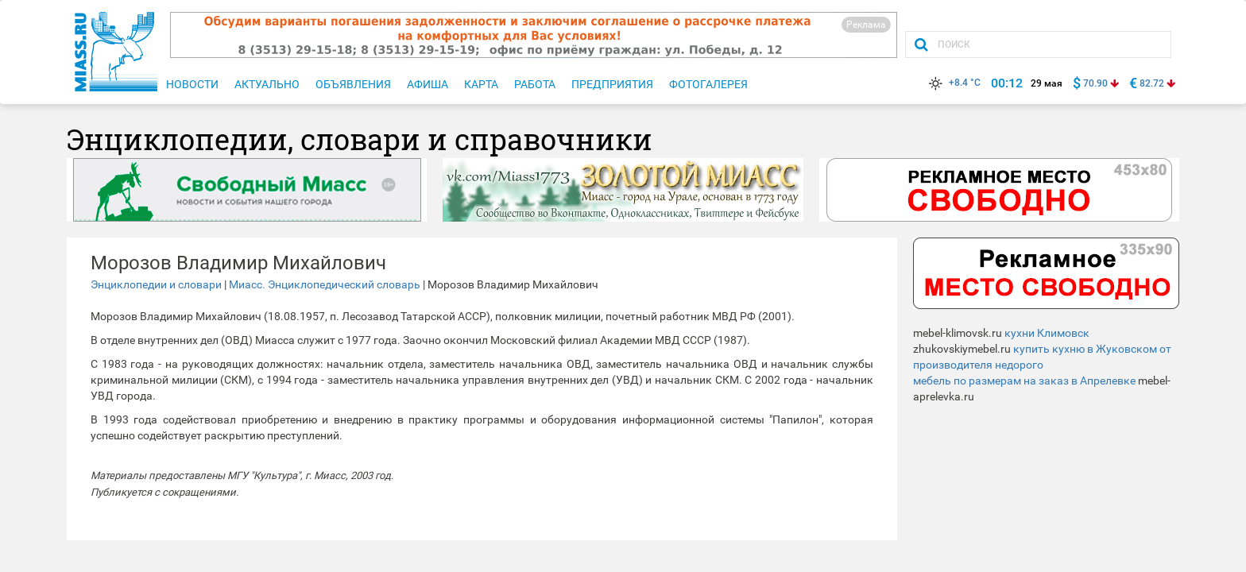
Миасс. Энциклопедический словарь (324, 284)
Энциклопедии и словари (156, 284)
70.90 (1095, 83)
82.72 (1152, 83)
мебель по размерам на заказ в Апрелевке (1024, 380)
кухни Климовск (1046, 333)
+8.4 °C (953, 82)
